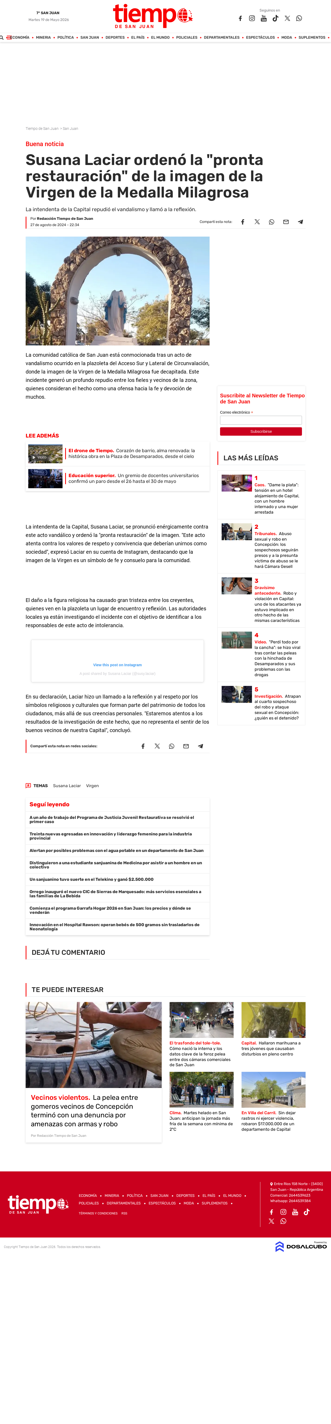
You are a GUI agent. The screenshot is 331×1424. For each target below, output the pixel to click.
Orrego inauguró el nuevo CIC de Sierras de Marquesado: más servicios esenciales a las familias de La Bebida (115, 893)
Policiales (186, 37)
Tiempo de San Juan (42, 128)
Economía (19, 37)
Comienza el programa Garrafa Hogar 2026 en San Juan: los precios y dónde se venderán (110, 910)
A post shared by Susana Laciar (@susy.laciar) (117, 673)
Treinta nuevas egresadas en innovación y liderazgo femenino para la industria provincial (111, 836)
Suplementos (312, 37)
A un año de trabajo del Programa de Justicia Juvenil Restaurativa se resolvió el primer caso (112, 819)
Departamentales (221, 37)
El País (137, 37)
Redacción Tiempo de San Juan (65, 218)
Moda (286, 37)
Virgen (92, 785)
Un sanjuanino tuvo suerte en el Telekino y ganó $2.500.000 (92, 879)
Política (65, 37)
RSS (124, 1213)
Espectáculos (260, 37)
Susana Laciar (67, 785)
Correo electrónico (236, 412)
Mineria (43, 37)
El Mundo (160, 37)
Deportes (115, 37)
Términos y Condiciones (98, 1213)
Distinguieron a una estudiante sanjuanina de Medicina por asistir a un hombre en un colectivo (116, 865)
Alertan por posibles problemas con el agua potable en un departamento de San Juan (117, 850)
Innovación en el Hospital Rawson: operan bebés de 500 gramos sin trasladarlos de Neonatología (115, 926)
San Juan (89, 37)
